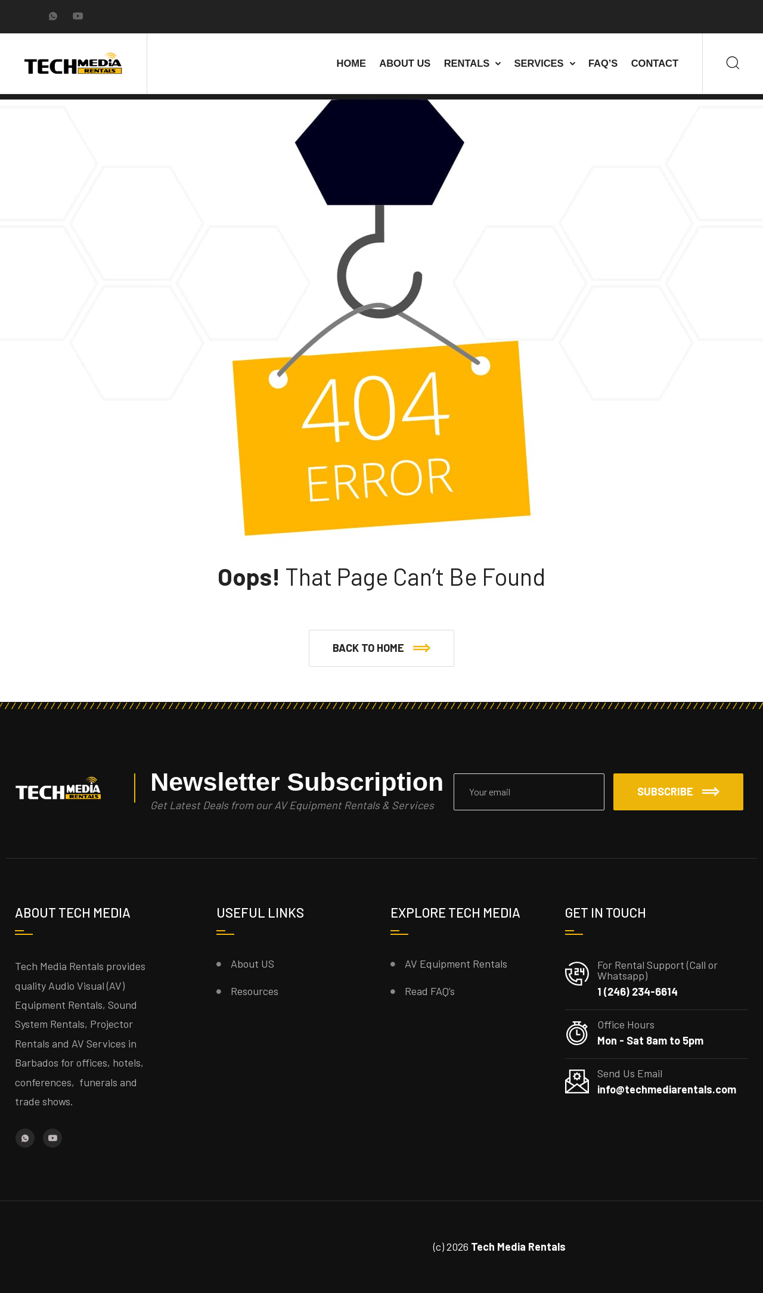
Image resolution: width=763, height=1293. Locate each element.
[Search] (733, 63)
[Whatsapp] (53, 17)
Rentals (467, 63)
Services (539, 63)
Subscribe (678, 791)
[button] (381, 648)
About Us (404, 63)
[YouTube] (78, 17)
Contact (654, 63)
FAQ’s (603, 63)
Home (351, 63)
